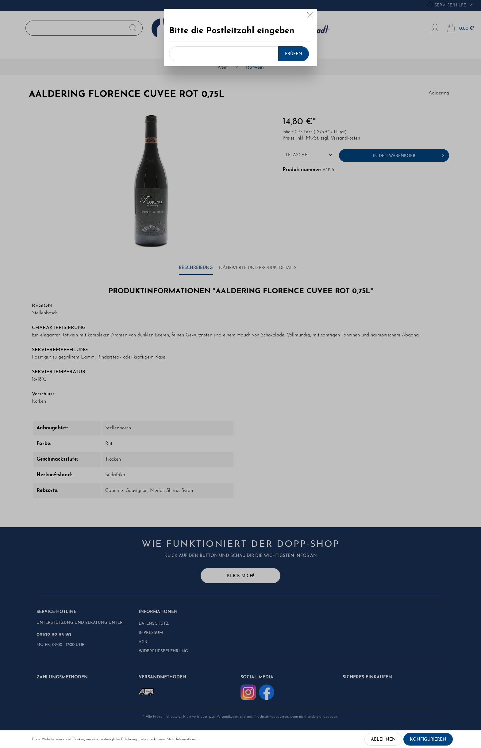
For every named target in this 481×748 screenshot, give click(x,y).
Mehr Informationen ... (184, 739)
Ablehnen (383, 739)
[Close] (310, 16)
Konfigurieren (428, 739)
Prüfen (293, 54)
